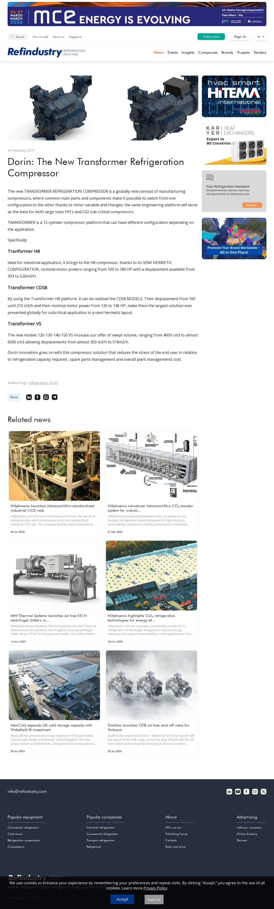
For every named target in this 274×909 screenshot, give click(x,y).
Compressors (16, 846)
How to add (40, 36)
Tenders (260, 52)
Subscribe (211, 36)
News (159, 52)
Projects (243, 52)
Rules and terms (175, 846)
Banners (242, 840)
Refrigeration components (24, 840)
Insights (188, 52)
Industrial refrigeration (101, 827)
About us (58, 36)
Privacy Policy (155, 888)
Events (173, 52)
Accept (122, 899)
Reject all (154, 899)
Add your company (249, 827)
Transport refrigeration (100, 840)
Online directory (247, 834)
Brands (227, 52)
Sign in (240, 36)
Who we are (173, 827)
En (259, 36)
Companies (208, 52)
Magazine (75, 36)
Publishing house (176, 834)
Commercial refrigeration (23, 827)
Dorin (53, 382)
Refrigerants (94, 846)
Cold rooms (15, 834)
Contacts (170, 840)
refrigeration (37, 382)
